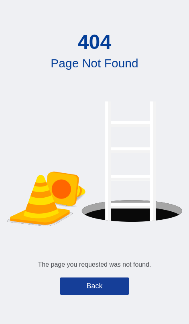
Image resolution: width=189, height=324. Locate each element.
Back (94, 286)
